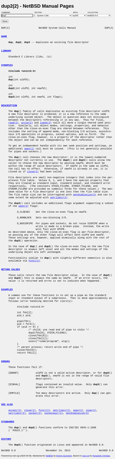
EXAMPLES (7, 289)
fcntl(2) (34, 261)
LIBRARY (6, 51)
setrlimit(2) (58, 197)
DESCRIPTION (9, 105)
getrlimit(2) (61, 410)
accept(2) (14, 410)
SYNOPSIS (7, 65)
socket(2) (34, 413)
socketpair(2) (53, 413)
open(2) (29, 148)
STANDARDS (7, 421)
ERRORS (5, 361)
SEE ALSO (7, 404)
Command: (6, 12)
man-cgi (85, 456)
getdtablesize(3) (84, 194)
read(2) (13, 123)
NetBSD (49, 456)
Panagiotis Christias (101, 456)
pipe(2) (91, 410)
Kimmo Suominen (64, 456)
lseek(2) (46, 123)
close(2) (33, 171)
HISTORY (6, 439)
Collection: (93, 12)
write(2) (27, 123)
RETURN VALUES (10, 269)
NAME (4, 36)
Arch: (77, 12)
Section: (38, 12)
